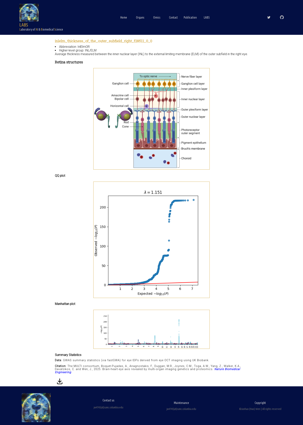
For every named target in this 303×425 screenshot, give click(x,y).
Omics (156, 17)
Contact (173, 17)
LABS (207, 17)
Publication (190, 17)
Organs (140, 17)
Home (123, 17)
